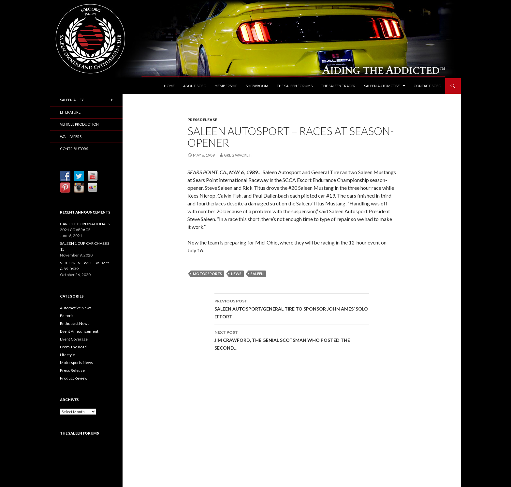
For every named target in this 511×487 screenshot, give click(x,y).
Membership (225, 86)
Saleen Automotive (382, 86)
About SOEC (194, 86)
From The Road (73, 346)
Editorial (67, 315)
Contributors (74, 148)
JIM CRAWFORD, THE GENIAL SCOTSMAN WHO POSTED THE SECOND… (291, 339)
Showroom (257, 86)
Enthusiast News (74, 323)
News (236, 273)
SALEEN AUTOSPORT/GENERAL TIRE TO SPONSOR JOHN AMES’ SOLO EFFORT (291, 308)
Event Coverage (74, 339)
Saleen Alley (72, 100)
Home (169, 86)
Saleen (257, 273)
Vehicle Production (79, 124)
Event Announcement (79, 331)
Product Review (73, 378)
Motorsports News (76, 362)
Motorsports (207, 273)
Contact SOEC (427, 86)
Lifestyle (67, 354)
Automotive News (76, 307)
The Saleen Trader (338, 86)
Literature (70, 112)
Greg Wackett (238, 155)
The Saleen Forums (295, 86)
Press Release (202, 119)
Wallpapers (70, 136)
